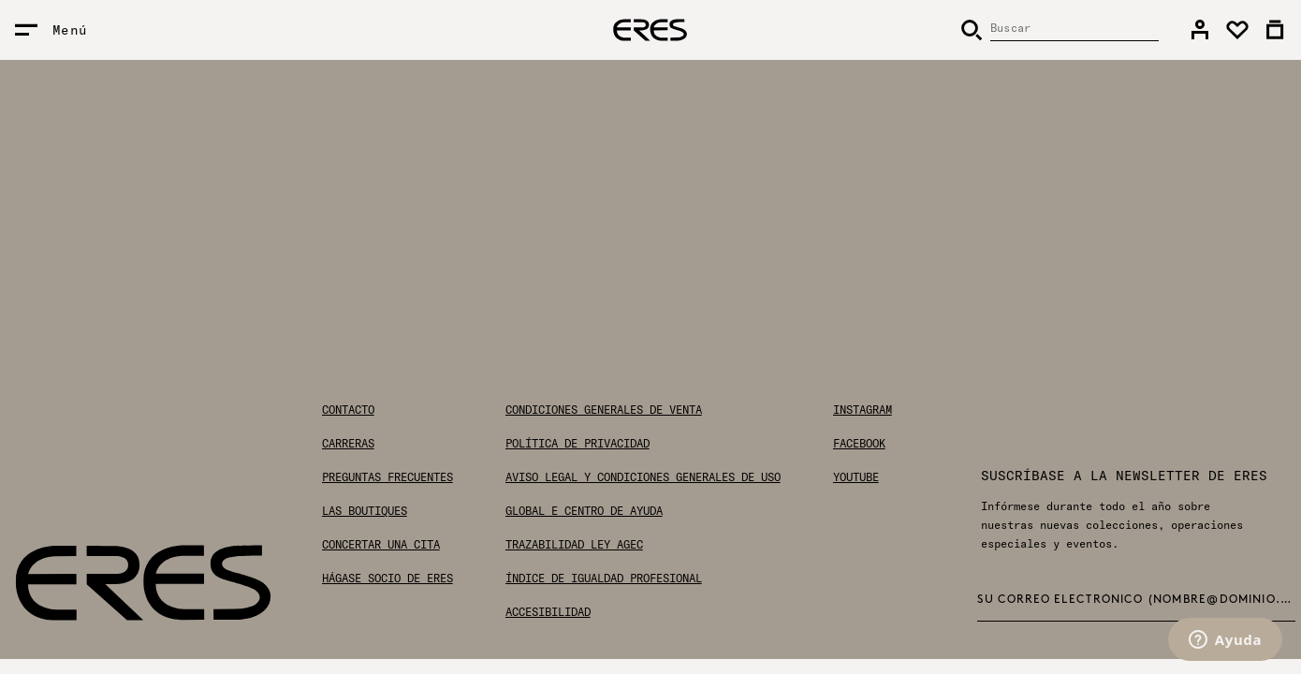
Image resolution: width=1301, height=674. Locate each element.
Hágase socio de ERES (387, 578)
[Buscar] (1059, 30)
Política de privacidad (577, 443)
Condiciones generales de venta (603, 410)
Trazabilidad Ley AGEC (574, 544)
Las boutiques (364, 511)
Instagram (862, 410)
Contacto (348, 410)
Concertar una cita (381, 544)
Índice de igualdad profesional (603, 578)
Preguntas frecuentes (387, 477)
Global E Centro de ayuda (584, 511)
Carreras (348, 443)
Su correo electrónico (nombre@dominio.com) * (1136, 600)
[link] (1200, 30)
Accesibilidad (548, 612)
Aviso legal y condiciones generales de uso (643, 477)
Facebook (859, 443)
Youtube (856, 477)
